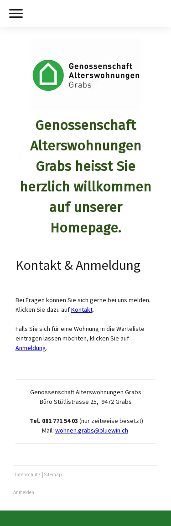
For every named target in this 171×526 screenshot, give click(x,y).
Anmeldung (31, 348)
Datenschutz (27, 474)
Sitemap (53, 474)
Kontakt (82, 309)
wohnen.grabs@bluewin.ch (91, 430)
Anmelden (23, 492)
